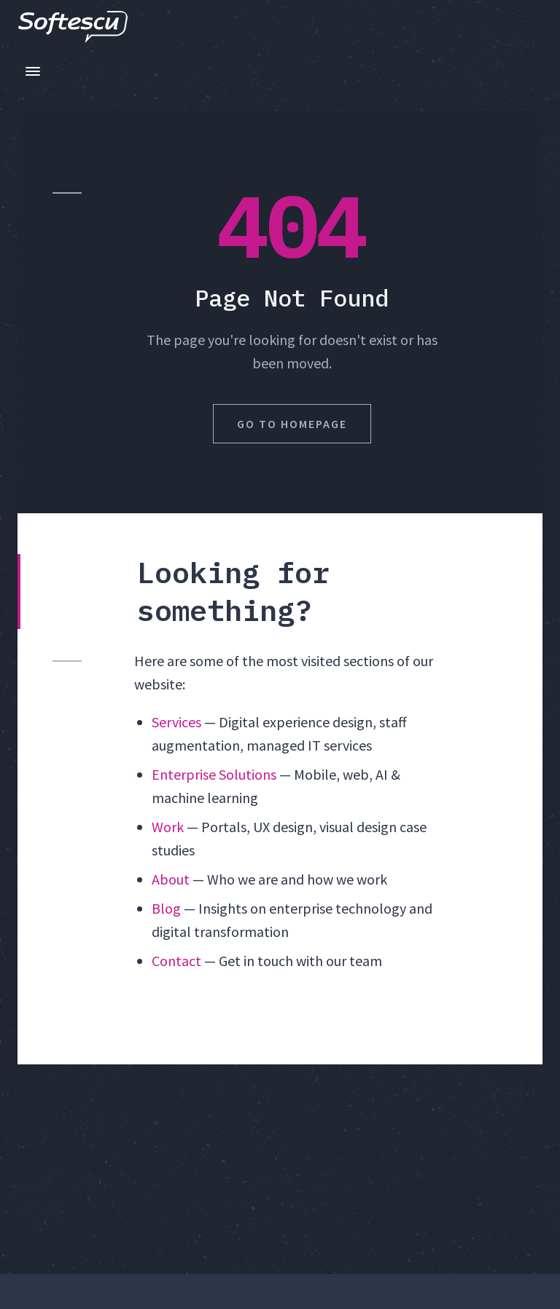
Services (176, 722)
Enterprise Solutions (214, 774)
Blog (166, 908)
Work (168, 827)
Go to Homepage (292, 423)
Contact (176, 961)
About (171, 879)
